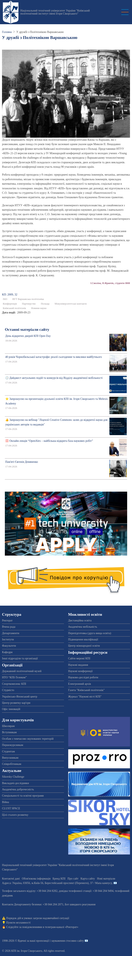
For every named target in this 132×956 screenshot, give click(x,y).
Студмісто (8, 690)
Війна (5, 802)
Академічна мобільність (82, 626)
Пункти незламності (18, 922)
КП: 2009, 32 (9, 294)
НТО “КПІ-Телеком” (14, 677)
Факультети (9, 645)
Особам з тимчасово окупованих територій (27, 738)
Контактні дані (11, 878)
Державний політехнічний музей (21, 671)
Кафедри (7, 652)
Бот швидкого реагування (80, 904)
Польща (45, 303)
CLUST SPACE (11, 808)
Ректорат (7, 620)
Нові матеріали (106, 878)
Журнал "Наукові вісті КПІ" (85, 696)
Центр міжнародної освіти (84, 645)
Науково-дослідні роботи (83, 677)
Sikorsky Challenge (13, 776)
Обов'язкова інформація (36, 878)
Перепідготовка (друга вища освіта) (89, 633)
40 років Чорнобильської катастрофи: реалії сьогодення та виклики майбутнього (53, 356)
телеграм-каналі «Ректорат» (61, 927)
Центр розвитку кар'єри (16, 702)
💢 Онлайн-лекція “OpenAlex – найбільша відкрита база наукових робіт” (49, 440)
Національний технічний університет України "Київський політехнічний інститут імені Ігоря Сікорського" (55, 12)
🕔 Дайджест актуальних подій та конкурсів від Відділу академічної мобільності (54, 377)
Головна (7, 32)
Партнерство (29, 303)
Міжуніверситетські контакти (70, 303)
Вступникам (9, 732)
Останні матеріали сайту (27, 329)
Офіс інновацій (11, 709)
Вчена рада (8, 626)
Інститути (8, 639)
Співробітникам (11, 763)
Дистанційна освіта (80, 620)
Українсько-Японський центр (19, 696)
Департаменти (10, 633)
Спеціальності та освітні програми (23, 795)
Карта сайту (88, 878)
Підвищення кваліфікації (83, 639)
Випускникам (10, 757)
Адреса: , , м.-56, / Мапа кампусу (57, 883)
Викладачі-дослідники (15, 783)
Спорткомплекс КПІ (14, 683)
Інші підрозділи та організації (20, 658)
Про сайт (73, 878)
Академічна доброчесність (18, 789)
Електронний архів (79, 683)
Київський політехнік (14, 308)
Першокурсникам (12, 745)
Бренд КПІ (59, 878)
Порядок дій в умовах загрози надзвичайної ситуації (37, 918)
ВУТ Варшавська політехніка (28, 299)
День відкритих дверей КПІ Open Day (28, 335)
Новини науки (38, 308)
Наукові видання (78, 664)
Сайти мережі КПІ (79, 658)
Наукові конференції (80, 671)
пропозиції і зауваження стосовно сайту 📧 (62, 940)
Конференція (10, 303)
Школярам (8, 726)
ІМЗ (5, 299)
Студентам (8, 751)
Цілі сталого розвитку (15, 814)
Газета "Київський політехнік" (86, 690)
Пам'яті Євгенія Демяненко (21, 461)
